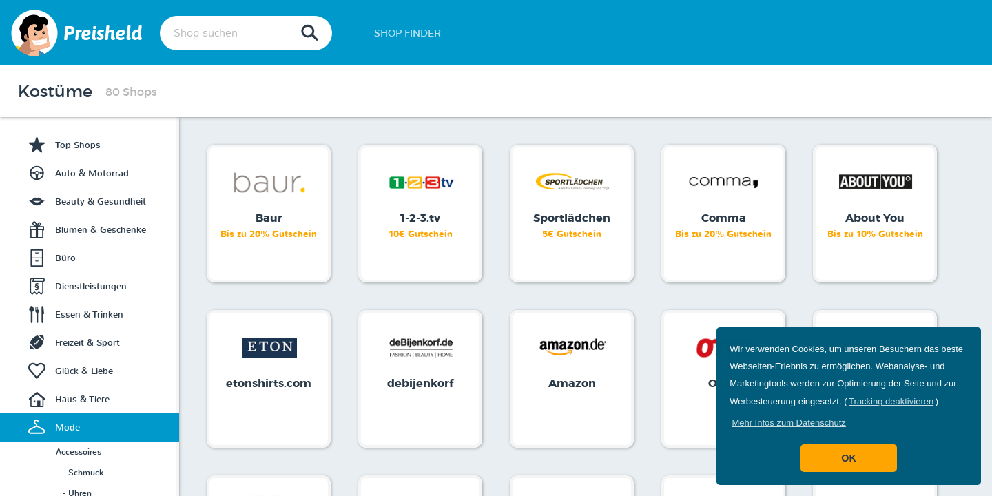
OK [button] (848, 458)
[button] (789, 422)
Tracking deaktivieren (891, 401)
